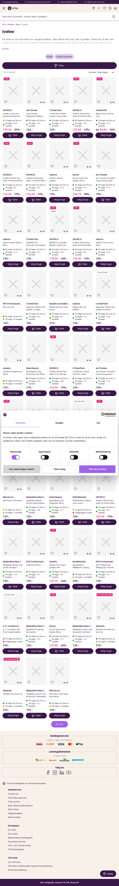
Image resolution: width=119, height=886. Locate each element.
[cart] (115, 8)
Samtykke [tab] (21, 423)
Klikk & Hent (13, 809)
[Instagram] (55, 772)
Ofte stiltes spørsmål (17, 798)
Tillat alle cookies (97, 469)
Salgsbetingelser (15, 813)
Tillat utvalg (59, 469)
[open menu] (4, 8)
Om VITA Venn (14, 862)
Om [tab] (98, 423)
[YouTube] (68, 772)
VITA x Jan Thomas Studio (19, 845)
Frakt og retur (14, 802)
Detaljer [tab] (59, 423)
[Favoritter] (104, 8)
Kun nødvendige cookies (21, 469)
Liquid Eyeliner (64, 56)
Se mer (5, 48)
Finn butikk (13, 834)
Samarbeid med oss (17, 842)
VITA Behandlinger (16, 849)
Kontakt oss (13, 794)
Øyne (18, 24)
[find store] (93, 8)
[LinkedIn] (62, 772)
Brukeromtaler (14, 817)
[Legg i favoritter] (5, 102)
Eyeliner (25, 24)
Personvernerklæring (17, 870)
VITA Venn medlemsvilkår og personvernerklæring (30, 866)
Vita (4, 24)
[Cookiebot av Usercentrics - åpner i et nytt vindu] (103, 415)
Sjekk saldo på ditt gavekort (20, 806)
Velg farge (36, 135)
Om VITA (12, 830)
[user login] (99, 8)
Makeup (11, 24)
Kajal (49, 56)
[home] (12, 8)
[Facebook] (48, 772)
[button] (113, 16)
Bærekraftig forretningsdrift (20, 838)
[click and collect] (110, 8)
